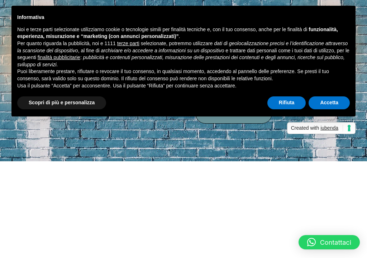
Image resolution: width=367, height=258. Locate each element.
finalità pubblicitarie (59, 57)
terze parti (128, 43)
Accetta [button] (329, 102)
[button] (329, 242)
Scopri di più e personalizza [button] (62, 102)
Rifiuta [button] (287, 102)
